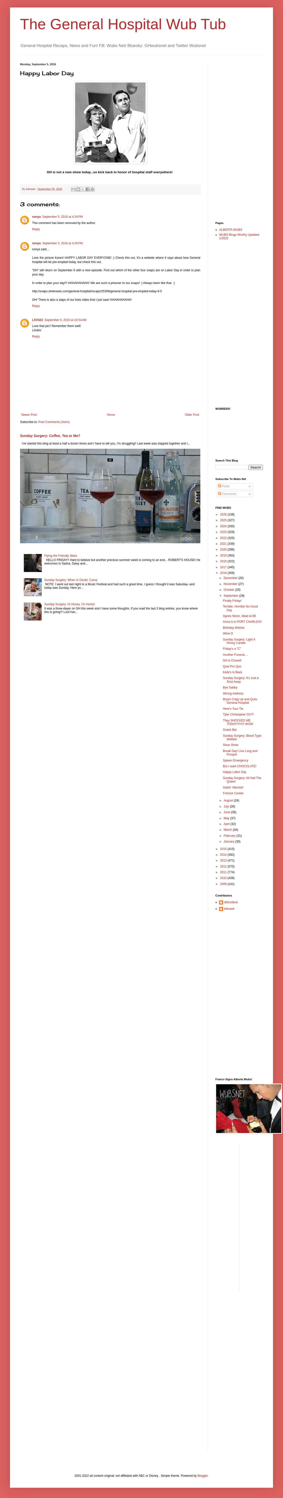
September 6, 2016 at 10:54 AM (65, 320)
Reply (36, 229)
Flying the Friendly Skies (60, 556)
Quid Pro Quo (232, 666)
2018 (224, 561)
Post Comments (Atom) (54, 422)
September (231, 596)
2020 (224, 549)
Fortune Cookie (233, 793)
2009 (224, 884)
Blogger (203, 1476)
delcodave (231, 902)
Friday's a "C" (232, 648)
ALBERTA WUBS (230, 230)
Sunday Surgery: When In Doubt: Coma (70, 580)
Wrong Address (233, 693)
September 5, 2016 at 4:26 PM (62, 243)
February (230, 836)
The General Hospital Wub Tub (123, 24)
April (227, 824)
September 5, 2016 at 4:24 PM (62, 216)
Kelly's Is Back (232, 672)
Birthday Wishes (234, 628)
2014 (224, 854)
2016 (224, 573)
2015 (224, 849)
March (228, 830)
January (229, 841)
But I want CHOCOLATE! (239, 766)
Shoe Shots (230, 745)
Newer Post (29, 414)
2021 (224, 544)
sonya (36, 216)
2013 (224, 860)
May (227, 818)
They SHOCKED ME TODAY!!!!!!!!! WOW (238, 722)
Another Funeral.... (235, 654)
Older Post (192, 414)
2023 (224, 532)
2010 (224, 878)
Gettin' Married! (233, 787)
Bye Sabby (230, 687)
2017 (224, 567)
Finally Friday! (232, 600)
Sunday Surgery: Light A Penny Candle (239, 641)
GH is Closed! (232, 660)
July (227, 806)
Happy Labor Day (234, 772)
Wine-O (228, 633)
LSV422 (37, 320)
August (229, 800)
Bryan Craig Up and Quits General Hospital (240, 701)
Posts (223, 486)
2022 (224, 538)
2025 (224, 520)
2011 (224, 872)
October (229, 590)
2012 (224, 866)
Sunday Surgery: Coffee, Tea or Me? (50, 436)
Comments (227, 494)
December (231, 578)
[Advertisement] (235, 138)
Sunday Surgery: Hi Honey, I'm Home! (69, 604)
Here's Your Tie (233, 708)
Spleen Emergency (235, 760)
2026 (224, 514)
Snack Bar (230, 730)
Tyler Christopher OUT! (238, 714)
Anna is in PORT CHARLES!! (242, 622)
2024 (224, 526)
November (231, 584)
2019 (224, 555)
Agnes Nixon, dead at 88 (239, 616)
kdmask (229, 908)
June (227, 812)
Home (111, 414)
